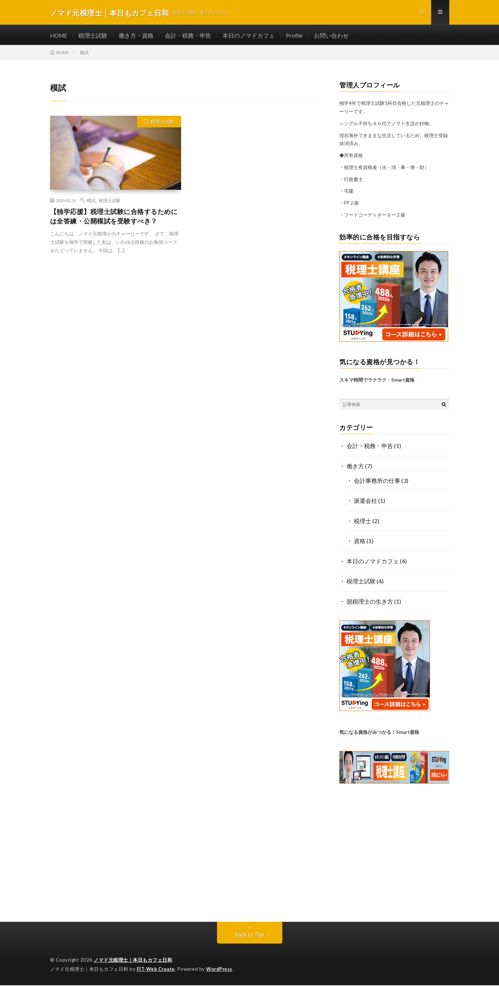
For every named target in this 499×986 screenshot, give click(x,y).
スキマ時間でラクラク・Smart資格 (376, 382)
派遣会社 (365, 502)
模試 (91, 202)
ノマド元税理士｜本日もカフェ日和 (133, 961)
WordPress (221, 970)
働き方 (355, 467)
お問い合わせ (333, 36)
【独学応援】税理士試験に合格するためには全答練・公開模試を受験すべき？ (114, 218)
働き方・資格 (137, 36)
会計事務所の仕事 (377, 482)
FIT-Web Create (156, 970)
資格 (359, 542)
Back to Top (249, 935)
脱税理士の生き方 (370, 602)
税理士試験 (94, 36)
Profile (295, 36)
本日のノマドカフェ (250, 36)
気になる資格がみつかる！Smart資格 (379, 733)
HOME (59, 36)
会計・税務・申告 (189, 36)
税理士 (362, 522)
